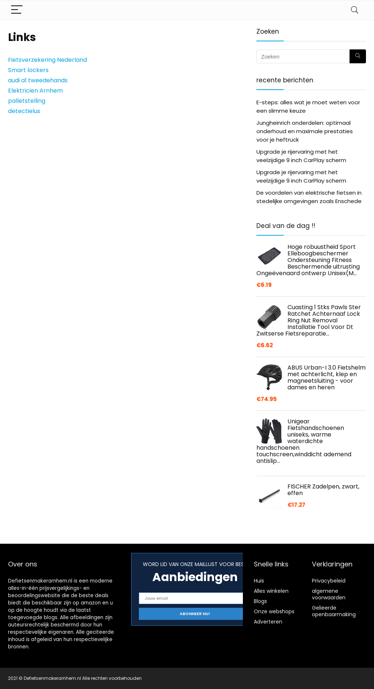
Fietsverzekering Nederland (47, 60)
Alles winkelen (271, 591)
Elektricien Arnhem (35, 90)
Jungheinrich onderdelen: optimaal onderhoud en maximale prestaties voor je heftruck (304, 131)
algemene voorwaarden (329, 594)
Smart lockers (28, 70)
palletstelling (26, 101)
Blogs (260, 601)
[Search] (354, 10)
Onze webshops (274, 611)
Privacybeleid (329, 580)
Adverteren (268, 621)
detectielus (24, 111)
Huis (259, 580)
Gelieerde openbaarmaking (334, 611)
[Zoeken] (358, 56)
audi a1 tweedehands (38, 80)
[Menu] (17, 10)
